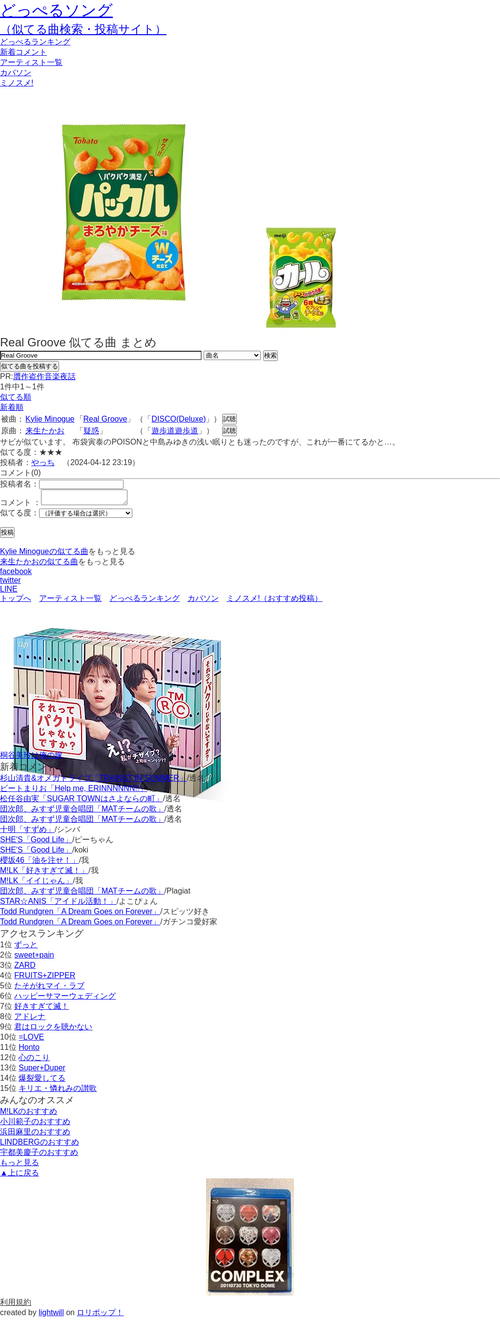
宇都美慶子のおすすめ (39, 1155)
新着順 (11, 407)
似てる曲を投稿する (29, 366)
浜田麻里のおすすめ (35, 1134)
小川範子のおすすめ (35, 1124)
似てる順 (15, 397)
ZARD (25, 968)
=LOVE (31, 1040)
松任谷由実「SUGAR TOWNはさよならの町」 (81, 801)
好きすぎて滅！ (41, 1009)
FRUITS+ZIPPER (44, 978)
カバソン (15, 72)
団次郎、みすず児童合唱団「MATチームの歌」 (82, 812)
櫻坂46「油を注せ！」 (39, 863)
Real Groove (105, 419)
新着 (23, 52)
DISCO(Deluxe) (178, 419)
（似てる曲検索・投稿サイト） (83, 29)
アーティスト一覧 (70, 601)
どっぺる (35, 42)
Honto (29, 1050)
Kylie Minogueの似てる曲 (44, 554)
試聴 (229, 419)
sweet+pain (34, 958)
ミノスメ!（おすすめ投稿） (274, 601)
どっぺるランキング (144, 601)
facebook (16, 574)
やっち (43, 462)
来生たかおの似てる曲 (39, 564)
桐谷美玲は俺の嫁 (31, 758)
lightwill (51, 1315)
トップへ (15, 601)
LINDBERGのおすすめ (39, 1145)
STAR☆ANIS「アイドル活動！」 (58, 904)
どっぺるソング (56, 10)
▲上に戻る (19, 1176)
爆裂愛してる (42, 1081)
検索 (270, 355)
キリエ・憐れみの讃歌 (58, 1091)
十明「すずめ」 (27, 832)
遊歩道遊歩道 (174, 430)
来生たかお (44, 430)
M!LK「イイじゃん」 (36, 883)
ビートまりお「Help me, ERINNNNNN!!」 (73, 791)
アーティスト (31, 62)
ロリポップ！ (100, 1315)
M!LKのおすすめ (28, 1114)
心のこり (34, 1060)
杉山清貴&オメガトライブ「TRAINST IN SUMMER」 (93, 781)
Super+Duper (42, 1070)
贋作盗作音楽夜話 (44, 376)
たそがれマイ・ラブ (49, 988)
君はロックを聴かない (53, 1029)
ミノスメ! (16, 83)
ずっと (26, 947)
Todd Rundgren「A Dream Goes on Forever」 (80, 914)
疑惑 (91, 430)
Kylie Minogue (50, 419)
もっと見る (19, 1165)
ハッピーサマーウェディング (65, 999)
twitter (10, 583)
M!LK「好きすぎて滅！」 (44, 873)
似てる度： (19, 515)
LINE (9, 592)
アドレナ (29, 1019)
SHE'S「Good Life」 (36, 842)
